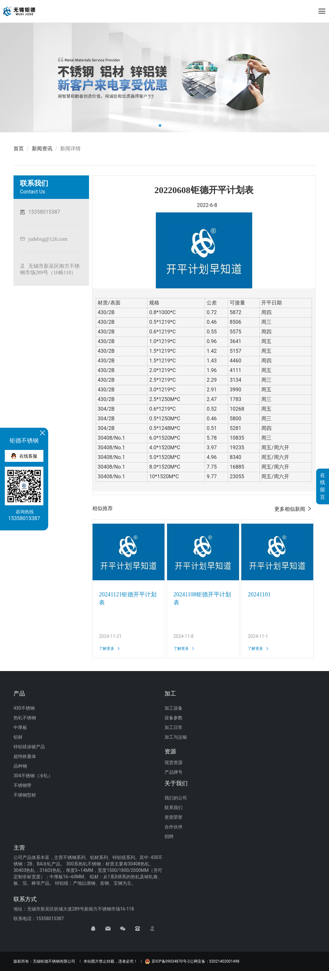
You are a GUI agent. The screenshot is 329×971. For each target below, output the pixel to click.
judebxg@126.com (47, 238)
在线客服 (24, 456)
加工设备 (173, 708)
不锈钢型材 (24, 795)
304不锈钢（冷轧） (33, 775)
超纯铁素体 (24, 756)
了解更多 (109, 648)
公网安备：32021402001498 (214, 961)
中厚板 (20, 727)
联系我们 (173, 807)
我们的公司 (175, 797)
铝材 (17, 737)
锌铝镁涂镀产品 (29, 746)
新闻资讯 (42, 148)
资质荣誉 (173, 817)
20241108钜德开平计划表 (202, 598)
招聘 (168, 836)
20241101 (259, 594)
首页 (18, 148)
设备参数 (173, 717)
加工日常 (173, 727)
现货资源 (173, 762)
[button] (160, 125)
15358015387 (44, 212)
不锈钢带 (22, 785)
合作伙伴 (173, 826)
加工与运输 (175, 737)
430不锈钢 (24, 708)
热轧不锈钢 (24, 717)
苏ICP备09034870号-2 (167, 961)
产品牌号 (173, 772)
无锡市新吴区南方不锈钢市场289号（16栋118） (50, 269)
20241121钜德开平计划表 (127, 598)
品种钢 (20, 766)
